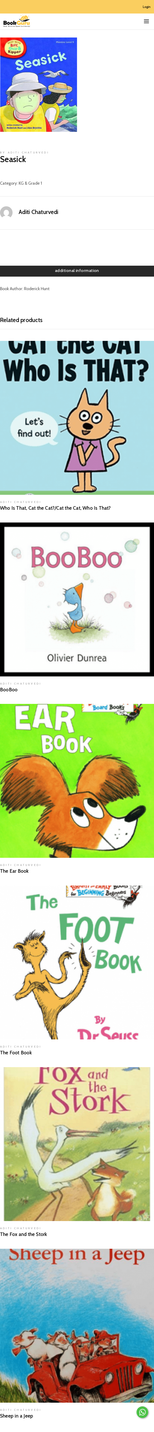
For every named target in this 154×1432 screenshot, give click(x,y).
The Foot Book (16, 1052)
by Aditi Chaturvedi (24, 152)
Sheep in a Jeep (16, 1416)
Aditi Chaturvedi (38, 211)
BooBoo (8, 689)
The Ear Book (14, 871)
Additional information (77, 270)
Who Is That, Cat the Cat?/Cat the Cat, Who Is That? (55, 508)
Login (147, 7)
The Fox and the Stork (23, 1234)
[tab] (77, 271)
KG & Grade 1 (30, 183)
